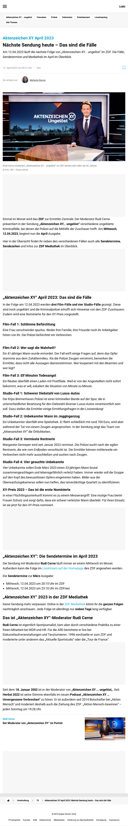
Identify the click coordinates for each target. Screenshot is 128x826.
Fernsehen (41, 17)
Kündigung (101, 820)
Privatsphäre (14, 820)
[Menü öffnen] (5, 6)
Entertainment (83, 17)
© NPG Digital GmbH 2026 (64, 814)
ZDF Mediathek (75, 604)
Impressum (114, 820)
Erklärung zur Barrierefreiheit (80, 820)
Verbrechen (67, 17)
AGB (35, 820)
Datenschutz (45, 820)
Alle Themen (11, 22)
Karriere (26, 820)
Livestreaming (101, 17)
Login (122, 6)
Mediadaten (59, 820)
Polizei (54, 17)
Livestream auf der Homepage (63, 568)
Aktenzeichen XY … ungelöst (19, 17)
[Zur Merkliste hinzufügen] (124, 67)
